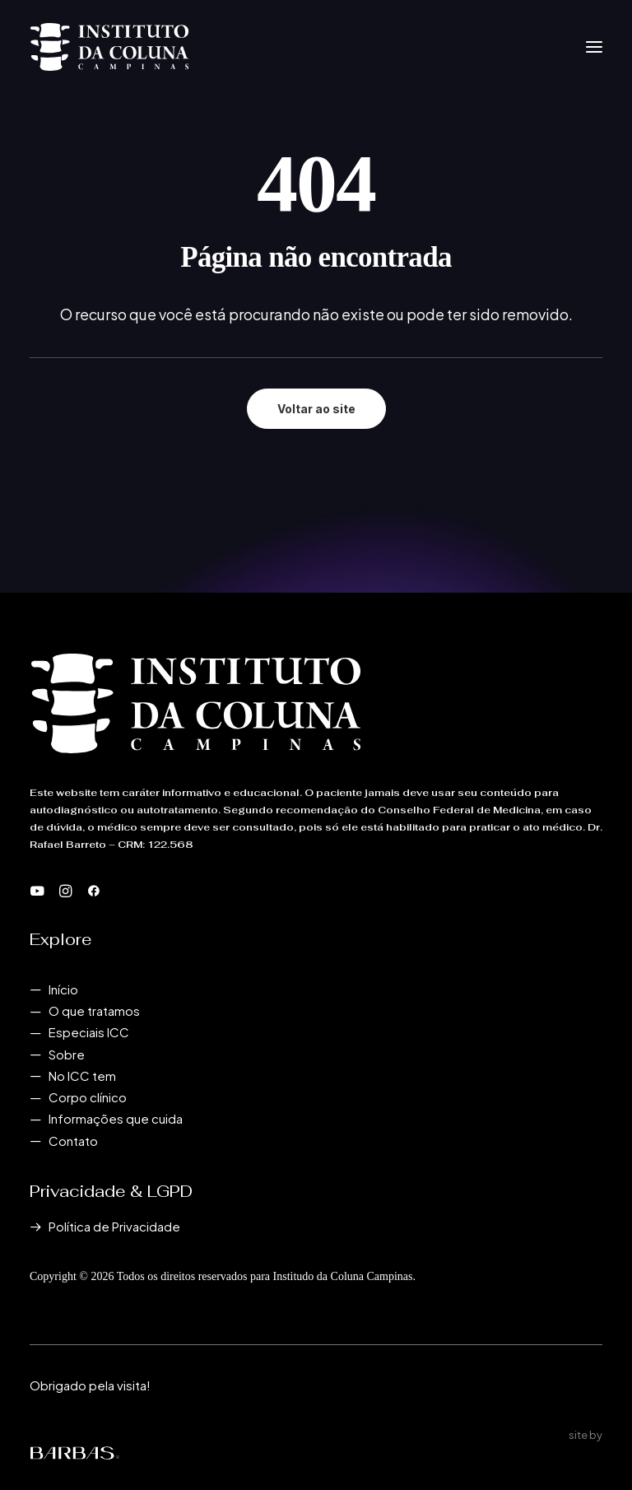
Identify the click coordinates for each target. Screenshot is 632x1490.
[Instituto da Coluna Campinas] (109, 47)
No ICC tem (82, 1075)
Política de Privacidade (114, 1226)
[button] (594, 47)
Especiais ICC (89, 1032)
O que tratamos (94, 1010)
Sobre (67, 1054)
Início (63, 989)
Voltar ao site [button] (316, 409)
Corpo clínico (88, 1097)
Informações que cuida (116, 1118)
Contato (73, 1140)
